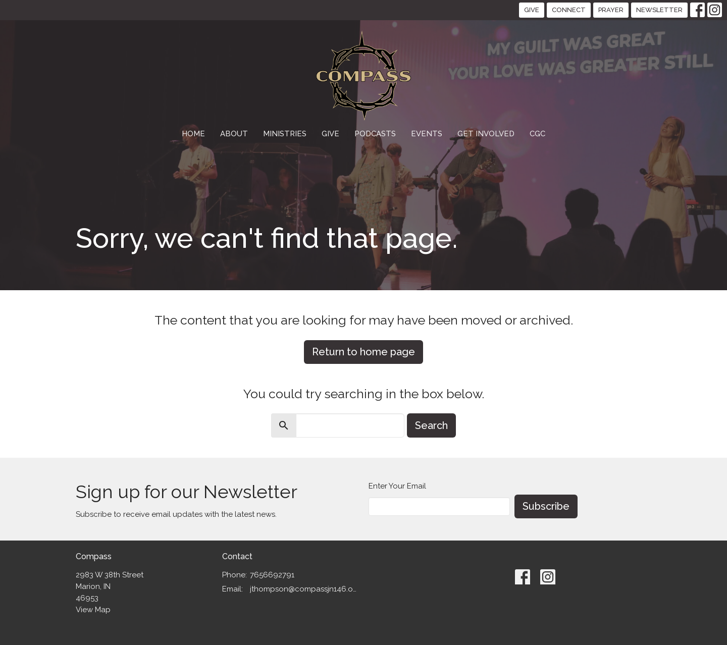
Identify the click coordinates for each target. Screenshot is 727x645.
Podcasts (375, 133)
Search (431, 425)
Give (330, 133)
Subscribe (546, 506)
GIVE (531, 10)
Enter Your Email (397, 486)
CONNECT (569, 10)
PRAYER (611, 10)
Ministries (284, 133)
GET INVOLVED (485, 133)
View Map (93, 609)
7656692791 (272, 574)
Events (426, 133)
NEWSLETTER (659, 10)
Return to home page (363, 352)
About (234, 133)
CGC (537, 133)
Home (193, 133)
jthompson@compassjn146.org (304, 589)
